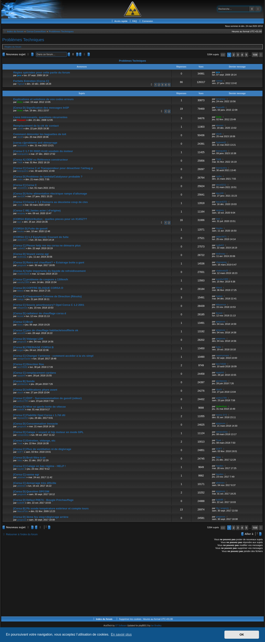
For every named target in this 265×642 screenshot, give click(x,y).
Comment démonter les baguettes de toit (39, 134)
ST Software (121, 625)
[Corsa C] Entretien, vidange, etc (34, 440)
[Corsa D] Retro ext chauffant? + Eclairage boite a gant (48, 262)
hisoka (20, 231)
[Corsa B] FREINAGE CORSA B (33, 347)
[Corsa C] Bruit (23, 321)
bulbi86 (20, 409)
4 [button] (242, 54)
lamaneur (220, 99)
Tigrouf (20, 84)
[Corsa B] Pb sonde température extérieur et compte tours (51, 508)
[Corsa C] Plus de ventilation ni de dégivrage (42, 449)
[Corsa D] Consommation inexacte (35, 423)
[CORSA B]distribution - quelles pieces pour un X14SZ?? (50, 219)
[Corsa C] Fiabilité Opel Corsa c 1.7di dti (39, 415)
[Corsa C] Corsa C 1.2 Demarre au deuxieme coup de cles (50, 202)
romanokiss (23, 435)
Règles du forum (13, 47)
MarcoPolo (22, 511)
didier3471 (22, 240)
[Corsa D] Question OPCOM (31, 491)
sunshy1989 (23, 282)
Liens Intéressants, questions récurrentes (40, 117)
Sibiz (19, 460)
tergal (20, 350)
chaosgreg (221, 262)
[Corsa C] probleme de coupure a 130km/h (40, 279)
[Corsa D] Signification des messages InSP (41, 107)
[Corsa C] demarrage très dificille (34, 483)
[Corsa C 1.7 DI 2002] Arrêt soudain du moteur (43, 151)
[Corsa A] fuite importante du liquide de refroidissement (49, 270)
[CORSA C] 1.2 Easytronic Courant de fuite (41, 237)
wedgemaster (24, 358)
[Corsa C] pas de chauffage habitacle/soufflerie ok (45, 330)
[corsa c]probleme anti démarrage (35, 142)
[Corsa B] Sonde (24, 381)
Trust (19, 443)
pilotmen (21, 477)
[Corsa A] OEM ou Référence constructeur (40, 159)
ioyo (19, 222)
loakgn (20, 299)
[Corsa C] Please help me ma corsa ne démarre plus (47, 245)
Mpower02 (22, 418)
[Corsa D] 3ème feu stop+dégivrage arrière (40, 516)
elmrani (219, 125)
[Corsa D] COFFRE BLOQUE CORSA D (38, 287)
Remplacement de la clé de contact (36, 125)
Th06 (19, 162)
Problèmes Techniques (23, 39)
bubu (218, 347)
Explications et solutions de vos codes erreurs (43, 99)
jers (19, 75)
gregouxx (21, 265)
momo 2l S (221, 415)
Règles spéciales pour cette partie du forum (41, 72)
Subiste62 (22, 145)
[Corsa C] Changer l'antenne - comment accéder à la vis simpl (53, 355)
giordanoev (22, 384)
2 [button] (233, 54)
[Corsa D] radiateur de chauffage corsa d (39, 313)
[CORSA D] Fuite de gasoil (30, 228)
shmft (20, 128)
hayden (21, 469)
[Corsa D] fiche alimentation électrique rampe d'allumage (50, 193)
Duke (20, 102)
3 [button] (237, 54)
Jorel (19, 205)
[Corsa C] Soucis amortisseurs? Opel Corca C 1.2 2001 (48, 304)
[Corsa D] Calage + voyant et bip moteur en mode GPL (48, 432)
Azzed (20, 316)
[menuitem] (133, 21)
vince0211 (22, 188)
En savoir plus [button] (121, 634)
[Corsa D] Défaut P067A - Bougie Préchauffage (43, 500)
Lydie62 (21, 248)
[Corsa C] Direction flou (28, 364)
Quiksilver (221, 406)
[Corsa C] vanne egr (26, 474)
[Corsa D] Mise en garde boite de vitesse (39, 406)
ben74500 (22, 367)
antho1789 (22, 401)
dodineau (21, 257)
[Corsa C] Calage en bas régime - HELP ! (39, 466)
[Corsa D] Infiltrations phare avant (35, 389)
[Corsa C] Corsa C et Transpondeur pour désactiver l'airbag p (53, 168)
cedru (20, 179)
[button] (222, 55)
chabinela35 (23, 273)
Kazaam (21, 120)
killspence (22, 307)
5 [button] (246, 54)
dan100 (21, 196)
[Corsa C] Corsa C (25, 185)
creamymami (222, 355)
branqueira (22, 154)
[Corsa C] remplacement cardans (34, 372)
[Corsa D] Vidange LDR (28, 338)
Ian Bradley (156, 625)
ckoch (20, 392)
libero (20, 324)
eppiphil (21, 375)
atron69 (21, 333)
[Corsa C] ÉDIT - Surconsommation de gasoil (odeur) (47, 398)
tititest (20, 290)
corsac (219, 80)
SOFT (20, 452)
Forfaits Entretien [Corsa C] (31, 81)
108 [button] (255, 54)
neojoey (21, 213)
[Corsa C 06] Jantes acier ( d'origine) (37, 210)
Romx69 (220, 107)
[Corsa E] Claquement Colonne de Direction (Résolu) (47, 296)
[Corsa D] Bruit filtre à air (29, 457)
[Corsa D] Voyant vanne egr (31, 254)
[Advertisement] (126, 585)
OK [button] (242, 634)
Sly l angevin (222, 508)
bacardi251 (221, 201)
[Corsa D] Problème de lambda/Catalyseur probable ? (47, 176)
